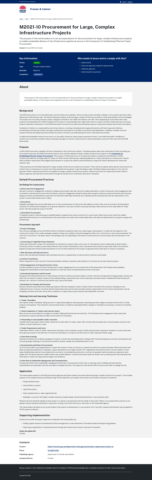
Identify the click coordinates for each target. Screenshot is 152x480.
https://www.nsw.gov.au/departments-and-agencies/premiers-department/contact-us (80, 447)
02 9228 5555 (53, 450)
